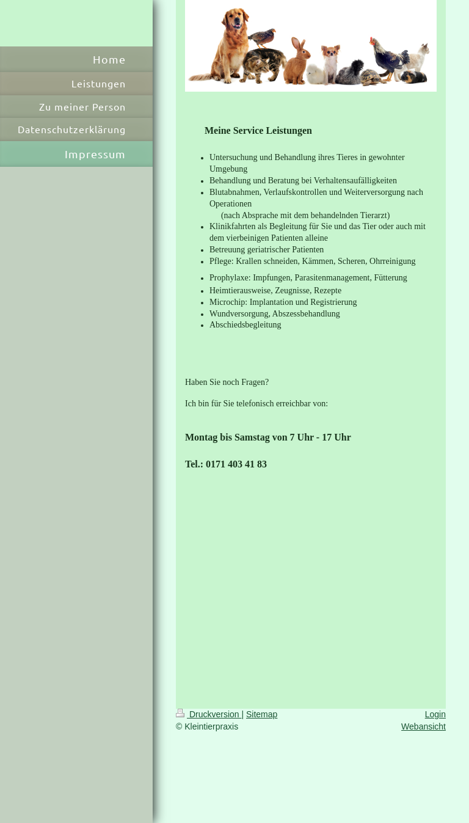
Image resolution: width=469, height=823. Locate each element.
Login (435, 714)
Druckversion (208, 714)
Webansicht (423, 726)
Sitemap (261, 714)
